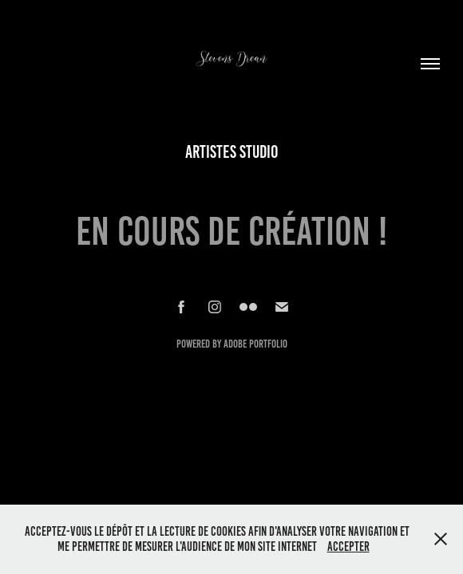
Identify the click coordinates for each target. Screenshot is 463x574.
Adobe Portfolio (255, 344)
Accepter (348, 546)
